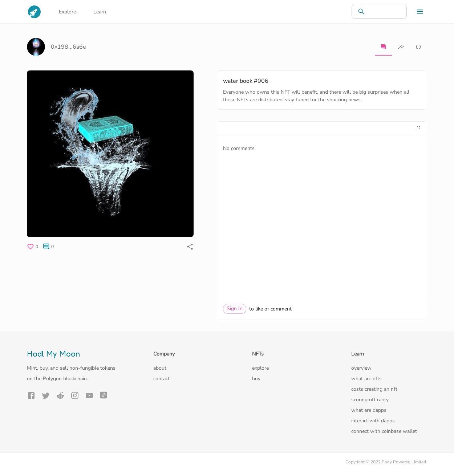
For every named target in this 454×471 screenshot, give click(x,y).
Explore (67, 11)
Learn (99, 11)
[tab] (383, 47)
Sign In (235, 308)
